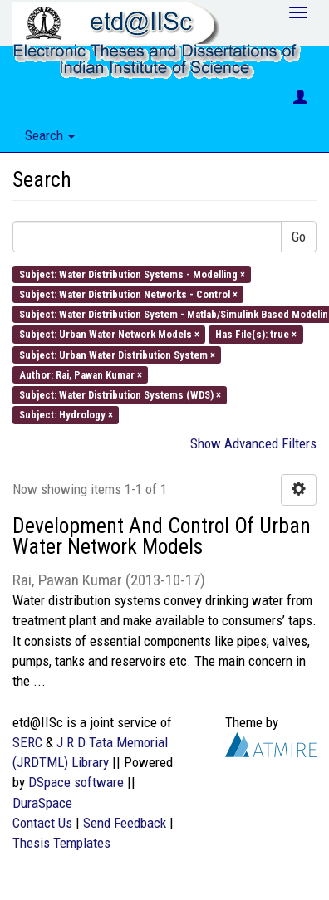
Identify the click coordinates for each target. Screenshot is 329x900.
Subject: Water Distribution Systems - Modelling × (132, 273)
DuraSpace (42, 803)
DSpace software (76, 782)
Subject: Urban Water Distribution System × (117, 354)
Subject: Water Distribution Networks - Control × (128, 293)
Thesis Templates (61, 842)
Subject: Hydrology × (66, 414)
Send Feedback (124, 822)
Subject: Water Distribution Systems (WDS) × (120, 395)
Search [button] (50, 135)
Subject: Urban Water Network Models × (109, 334)
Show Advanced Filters (253, 443)
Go (299, 236)
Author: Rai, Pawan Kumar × (80, 374)
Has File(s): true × (256, 334)
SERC (27, 742)
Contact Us (42, 822)
